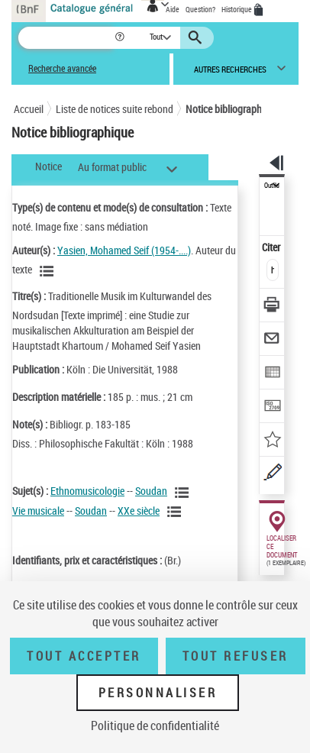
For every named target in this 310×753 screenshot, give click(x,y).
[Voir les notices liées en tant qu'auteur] (49, 271)
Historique (237, 9)
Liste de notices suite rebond (114, 109)
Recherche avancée (62, 68)
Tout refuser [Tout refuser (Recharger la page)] (235, 656)
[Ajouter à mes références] (272, 441)
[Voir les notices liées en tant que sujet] (184, 492)
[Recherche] (66, 38)
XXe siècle (139, 510)
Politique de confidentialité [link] (155, 725)
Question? (200, 9)
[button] (121, 38)
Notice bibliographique (232, 109)
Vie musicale (38, 510)
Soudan (151, 490)
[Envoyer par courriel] (272, 340)
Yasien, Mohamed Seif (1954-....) (124, 250)
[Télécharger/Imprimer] (272, 307)
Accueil (29, 109)
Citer (272, 247)
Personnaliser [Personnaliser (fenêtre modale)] (158, 692)
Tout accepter (84, 656)
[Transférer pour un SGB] (272, 407)
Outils (271, 185)
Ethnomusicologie (87, 490)
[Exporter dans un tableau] (272, 374)
